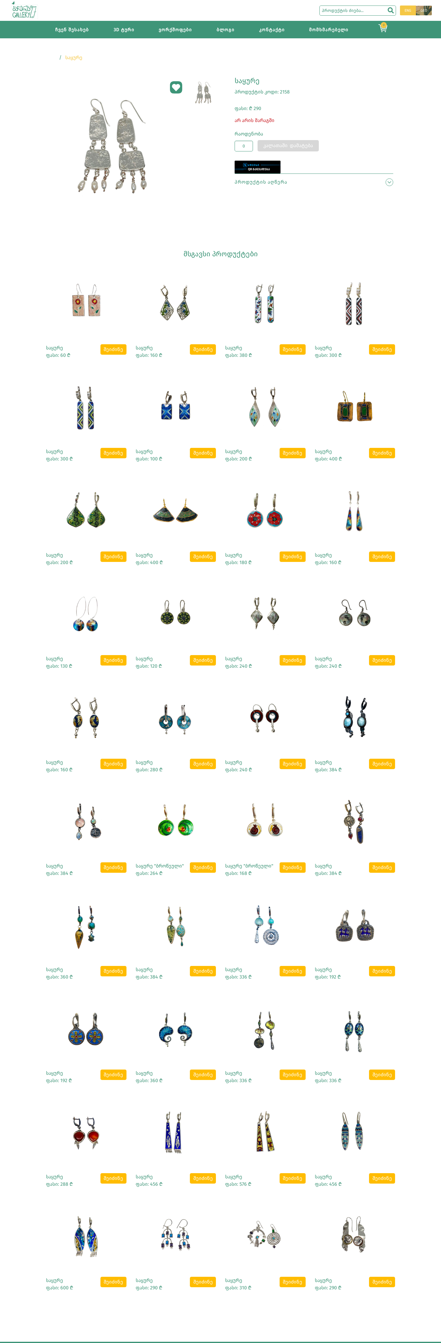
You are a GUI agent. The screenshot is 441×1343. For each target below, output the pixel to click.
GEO (423, 10)
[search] (391, 10)
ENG (408, 10)
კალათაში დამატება (288, 145)
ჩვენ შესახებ (72, 29)
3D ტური (124, 29)
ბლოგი (225, 29)
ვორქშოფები (175, 29)
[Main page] (24, 10)
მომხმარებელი (328, 29)
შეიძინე (113, 349)
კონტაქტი (272, 29)
